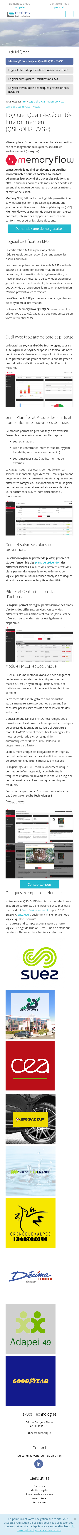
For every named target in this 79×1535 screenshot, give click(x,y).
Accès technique (39, 1433)
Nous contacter (39, 1498)
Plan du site (40, 1485)
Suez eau (23, 914)
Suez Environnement (35, 910)
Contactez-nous (40, 884)
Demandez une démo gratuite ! (39, 228)
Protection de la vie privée (39, 1494)
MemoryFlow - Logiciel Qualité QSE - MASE (35, 61)
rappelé (20, 7)
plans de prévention (47, 562)
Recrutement (39, 1502)
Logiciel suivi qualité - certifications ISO (33, 79)
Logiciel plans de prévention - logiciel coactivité (38, 70)
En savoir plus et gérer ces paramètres (46, 1528)
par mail (59, 7)
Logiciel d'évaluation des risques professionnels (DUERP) (38, 89)
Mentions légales (39, 1490)
